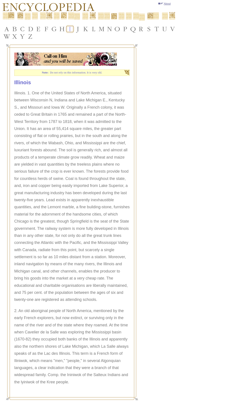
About (164, 3)
